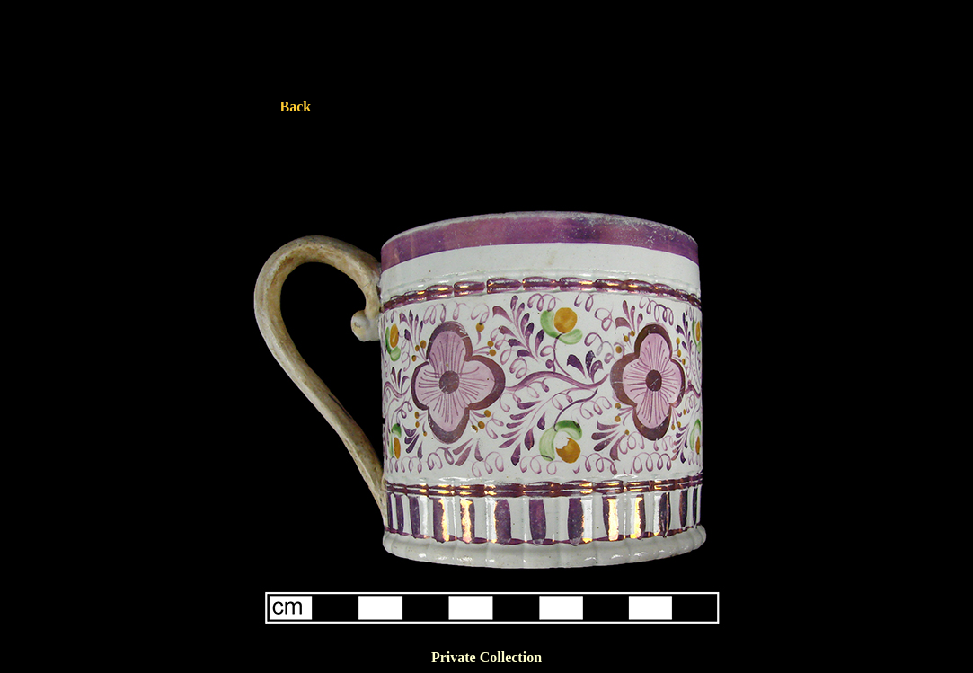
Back (296, 106)
